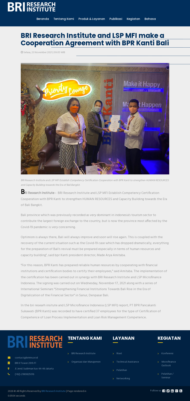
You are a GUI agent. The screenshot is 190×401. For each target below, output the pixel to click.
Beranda (43, 19)
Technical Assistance (128, 362)
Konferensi (167, 353)
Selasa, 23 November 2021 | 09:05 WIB (43, 52)
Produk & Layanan (91, 19)
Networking (123, 378)
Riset (119, 353)
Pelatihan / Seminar (167, 376)
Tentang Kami (63, 19)
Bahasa (150, 19)
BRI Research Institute (83, 353)
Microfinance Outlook (168, 364)
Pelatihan (122, 370)
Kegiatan (133, 19)
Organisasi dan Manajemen (86, 362)
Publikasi (115, 19)
